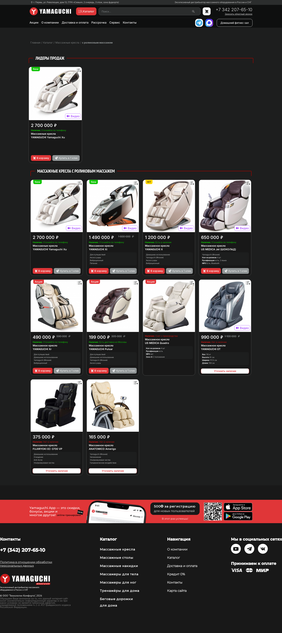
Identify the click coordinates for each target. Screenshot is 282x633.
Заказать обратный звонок (238, 14)
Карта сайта (177, 591)
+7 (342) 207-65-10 (22, 550)
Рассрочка (98, 22)
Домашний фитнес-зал (234, 22)
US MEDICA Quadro (157, 342)
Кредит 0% (176, 574)
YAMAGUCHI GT (210, 349)
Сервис (114, 22)
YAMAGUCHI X (154, 249)
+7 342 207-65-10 (234, 9)
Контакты (130, 22)
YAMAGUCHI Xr (42, 349)
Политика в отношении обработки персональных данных (26, 563)
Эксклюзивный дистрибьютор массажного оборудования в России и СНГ (213, 2)
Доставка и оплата (75, 22)
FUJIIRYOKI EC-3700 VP (47, 448)
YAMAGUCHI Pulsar (101, 349)
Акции (33, 22)
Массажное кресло (101, 245)
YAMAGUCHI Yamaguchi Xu (48, 137)
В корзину (41, 158)
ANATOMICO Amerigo (102, 448)
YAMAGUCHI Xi (98, 249)
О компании (50, 22)
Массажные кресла (43, 133)
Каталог (173, 558)
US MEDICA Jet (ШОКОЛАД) (218, 249)
